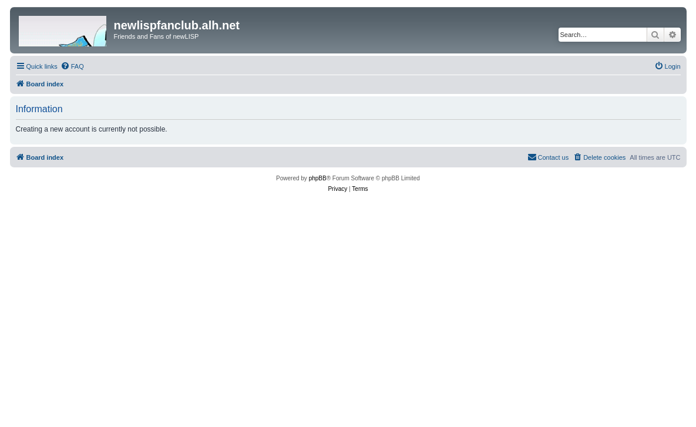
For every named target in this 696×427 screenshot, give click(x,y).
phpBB (318, 178)
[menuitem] (72, 66)
